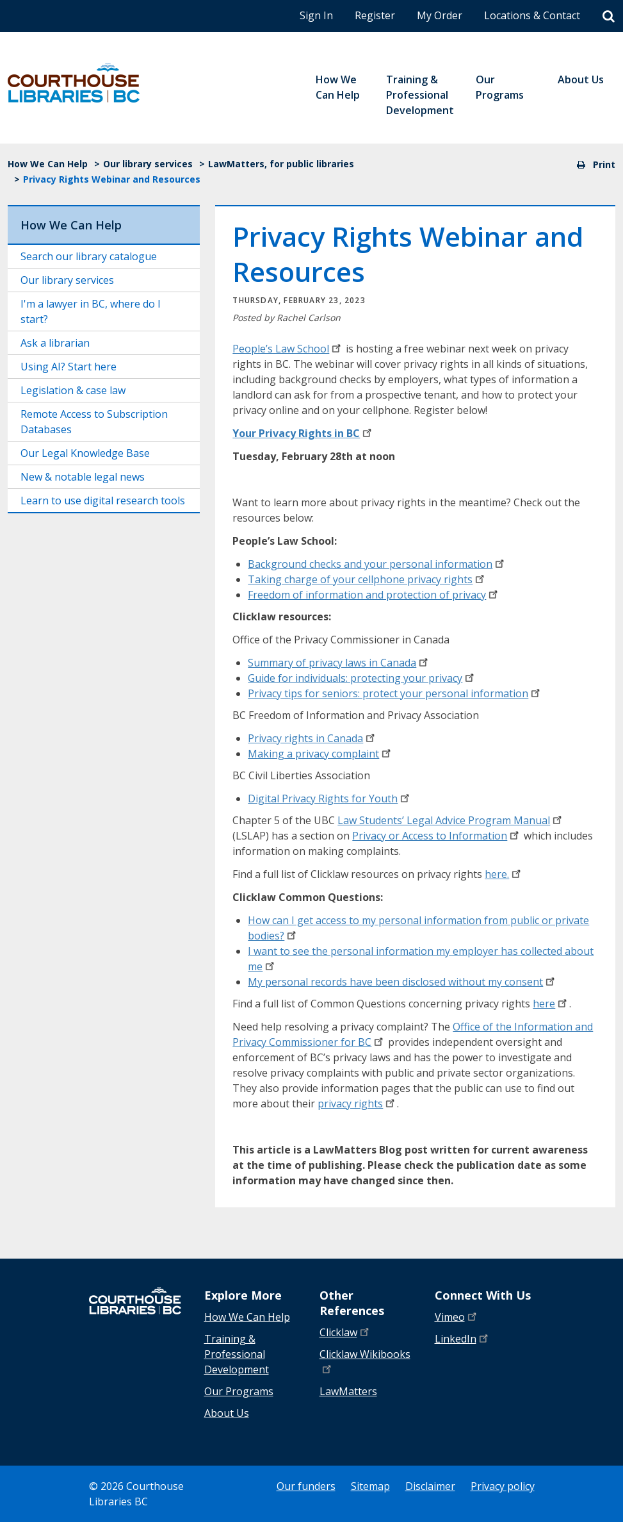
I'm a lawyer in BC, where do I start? (90, 311)
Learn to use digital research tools (102, 500)
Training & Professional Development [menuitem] (420, 94)
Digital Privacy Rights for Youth (330, 798)
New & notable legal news (82, 477)
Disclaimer (430, 1486)
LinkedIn (462, 1338)
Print (596, 164)
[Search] (608, 16)
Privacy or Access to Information (436, 836)
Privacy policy (503, 1486)
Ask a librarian (55, 343)
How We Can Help (48, 164)
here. (504, 874)
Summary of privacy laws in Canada (339, 663)
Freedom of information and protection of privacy (374, 595)
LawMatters (348, 1391)
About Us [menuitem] (581, 79)
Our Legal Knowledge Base (85, 453)
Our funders (306, 1486)
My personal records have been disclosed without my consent (402, 982)
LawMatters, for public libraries (281, 164)
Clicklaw (345, 1332)
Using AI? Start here (68, 367)
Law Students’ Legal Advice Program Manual (450, 820)
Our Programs (238, 1391)
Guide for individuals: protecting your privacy (362, 678)
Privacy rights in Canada (312, 738)
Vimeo (457, 1316)
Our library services (148, 164)
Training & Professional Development (236, 1354)
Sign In (316, 15)
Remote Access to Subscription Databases (94, 421)
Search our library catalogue (88, 256)
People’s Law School (287, 349)
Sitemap (370, 1486)
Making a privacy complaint (320, 754)
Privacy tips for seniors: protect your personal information (395, 693)
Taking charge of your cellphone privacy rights (367, 579)
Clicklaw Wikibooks (365, 1360)
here (551, 1004)
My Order (439, 15)
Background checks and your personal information (377, 564)
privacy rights (357, 1103)
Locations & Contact (532, 15)
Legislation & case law (72, 390)
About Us (226, 1413)
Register (375, 15)
